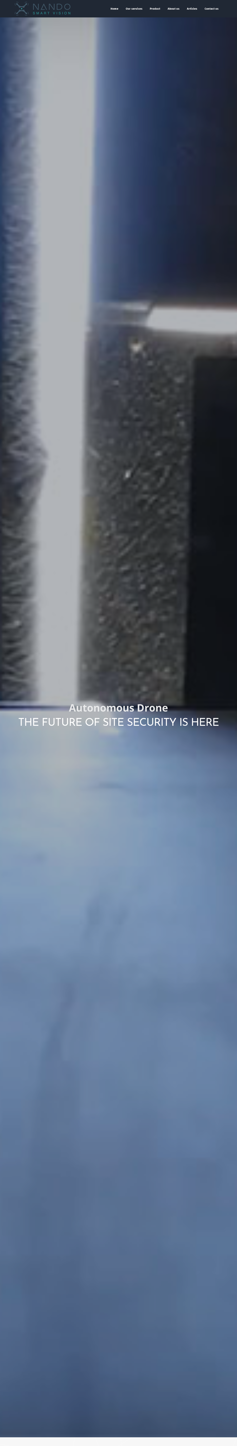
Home (114, 8)
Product (155, 8)
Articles (192, 8)
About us (173, 8)
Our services (134, 8)
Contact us (211, 8)
